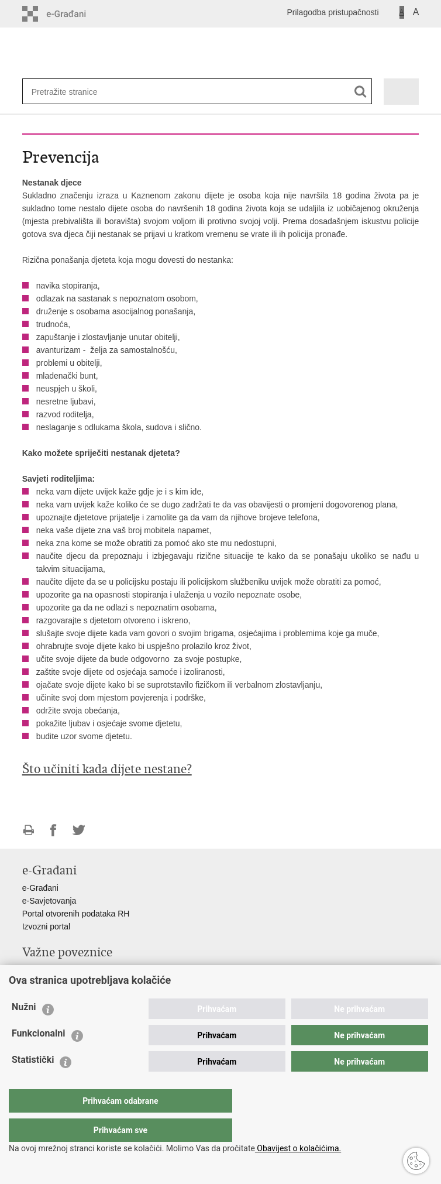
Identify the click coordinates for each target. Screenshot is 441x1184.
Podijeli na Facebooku (53, 830)
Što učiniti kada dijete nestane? (107, 769)
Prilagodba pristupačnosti (332, 12)
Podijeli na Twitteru (79, 830)
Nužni (24, 1030)
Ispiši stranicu (28, 830)
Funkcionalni (39, 1056)
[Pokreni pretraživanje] (360, 91)
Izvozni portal (46, 926)
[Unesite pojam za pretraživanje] (69, 91)
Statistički (33, 1083)
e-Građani (40, 888)
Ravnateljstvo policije (60, 982)
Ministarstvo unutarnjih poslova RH (85, 969)
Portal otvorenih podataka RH (76, 913)
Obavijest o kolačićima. (298, 1148)
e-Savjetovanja (49, 900)
